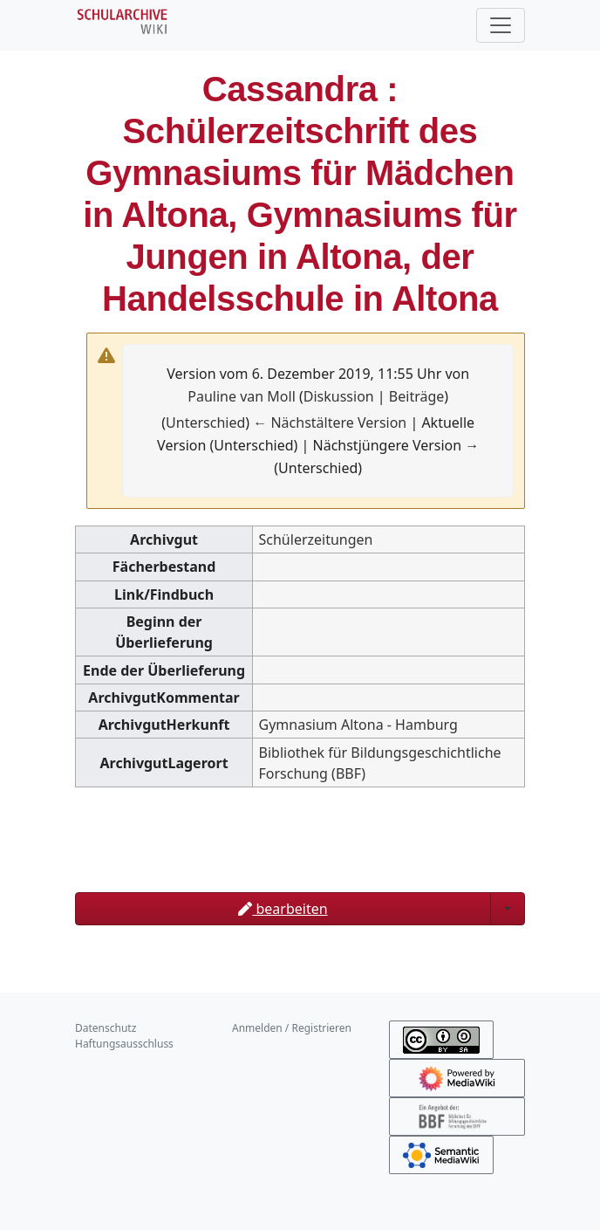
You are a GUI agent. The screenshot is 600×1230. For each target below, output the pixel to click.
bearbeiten (282, 908)
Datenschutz (105, 1027)
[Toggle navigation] (500, 25)
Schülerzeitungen (316, 539)
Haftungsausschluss (124, 1043)
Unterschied (205, 422)
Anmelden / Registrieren (291, 1027)
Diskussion (338, 396)
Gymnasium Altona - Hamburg (358, 724)
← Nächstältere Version (329, 422)
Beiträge (416, 396)
